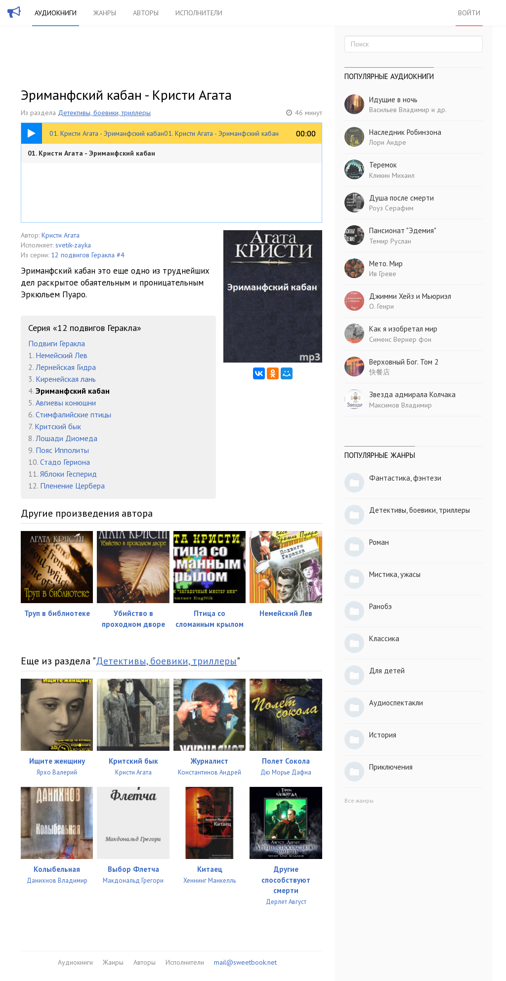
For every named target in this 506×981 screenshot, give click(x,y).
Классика (384, 638)
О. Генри (381, 306)
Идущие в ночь (393, 99)
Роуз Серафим (391, 208)
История (382, 734)
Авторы (146, 12)
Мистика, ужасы (395, 574)
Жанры (104, 12)
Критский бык (58, 426)
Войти (469, 12)
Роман (379, 542)
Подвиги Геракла (56, 343)
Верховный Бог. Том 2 (403, 362)
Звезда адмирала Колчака (412, 394)
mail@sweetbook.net (245, 962)
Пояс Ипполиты (62, 450)
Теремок (383, 164)
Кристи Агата (61, 235)
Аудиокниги (56, 12)
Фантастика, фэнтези (405, 478)
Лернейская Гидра (66, 367)
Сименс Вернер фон (400, 339)
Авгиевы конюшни (66, 403)
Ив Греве (382, 273)
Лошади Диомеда (66, 438)
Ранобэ (380, 606)
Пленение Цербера (72, 485)
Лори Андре (387, 142)
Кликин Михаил (392, 175)
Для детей (387, 670)
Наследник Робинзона (405, 132)
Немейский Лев (61, 355)
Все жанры (359, 800)
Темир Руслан (390, 241)
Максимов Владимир (400, 405)
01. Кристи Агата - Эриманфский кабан (91, 153)
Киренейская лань (66, 379)
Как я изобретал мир (403, 328)
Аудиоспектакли (396, 702)
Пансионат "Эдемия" (402, 230)
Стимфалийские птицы (73, 414)
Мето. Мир (386, 263)
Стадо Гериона (65, 462)
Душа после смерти (401, 198)
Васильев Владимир (399, 109)
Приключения (391, 767)
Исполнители (198, 12)
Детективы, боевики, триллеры (104, 112)
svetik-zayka (73, 245)
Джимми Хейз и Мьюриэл (410, 296)
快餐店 (379, 372)
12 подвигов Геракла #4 (88, 254)
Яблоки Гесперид (68, 474)
